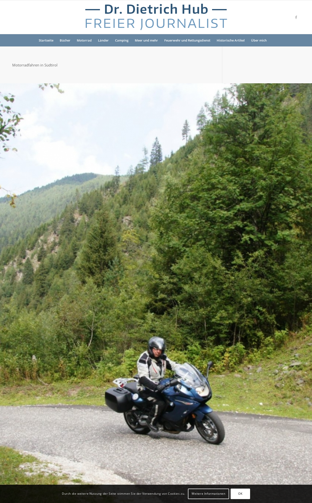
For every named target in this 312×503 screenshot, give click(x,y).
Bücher (65, 40)
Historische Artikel (231, 40)
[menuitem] (273, 40)
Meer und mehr (146, 40)
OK (240, 494)
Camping (121, 40)
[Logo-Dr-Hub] (156, 17)
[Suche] (273, 40)
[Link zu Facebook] (296, 17)
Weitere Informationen (208, 494)
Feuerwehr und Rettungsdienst (187, 40)
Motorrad (84, 40)
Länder (103, 40)
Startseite (46, 40)
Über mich (259, 40)
